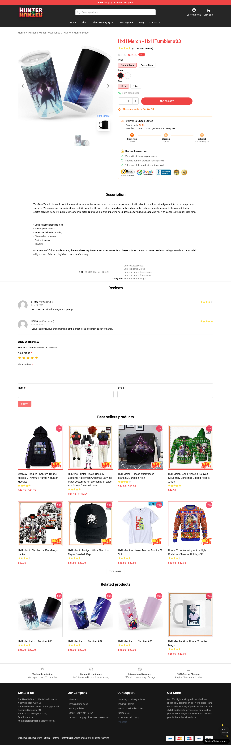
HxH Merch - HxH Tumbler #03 (35, 641)
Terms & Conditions (78, 704)
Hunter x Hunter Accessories (44, 32)
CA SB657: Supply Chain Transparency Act (90, 717)
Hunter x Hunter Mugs (76, 32)
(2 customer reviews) (142, 48)
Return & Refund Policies (130, 708)
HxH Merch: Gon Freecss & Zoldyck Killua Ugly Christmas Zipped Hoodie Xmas (189, 477)
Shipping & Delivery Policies (131, 699)
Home (21, 32)
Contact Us (123, 713)
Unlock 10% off (225, 731)
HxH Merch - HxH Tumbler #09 (85, 641)
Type (120, 60)
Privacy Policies (76, 708)
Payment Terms (126, 704)
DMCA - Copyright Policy (81, 713)
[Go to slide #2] (65, 140)
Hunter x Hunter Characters (137, 275)
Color (121, 70)
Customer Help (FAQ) (128, 717)
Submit (24, 404)
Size (120, 81)
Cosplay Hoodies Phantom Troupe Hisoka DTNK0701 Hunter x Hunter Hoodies (38, 477)
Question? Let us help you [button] (216, 741)
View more (115, 571)
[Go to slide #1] (48, 140)
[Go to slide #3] (82, 140)
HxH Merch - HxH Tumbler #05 (135, 641)
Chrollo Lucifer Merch (134, 269)
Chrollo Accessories (133, 265)
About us (73, 699)
